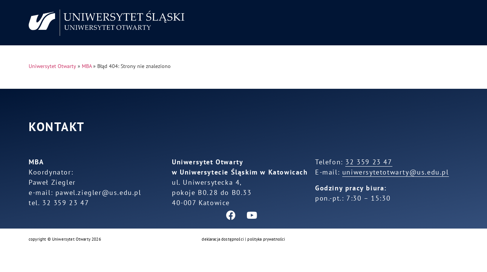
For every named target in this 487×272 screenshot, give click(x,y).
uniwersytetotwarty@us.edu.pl (395, 172)
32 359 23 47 (368, 162)
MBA (87, 66)
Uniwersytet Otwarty (52, 66)
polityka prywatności (266, 239)
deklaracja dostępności (223, 239)
